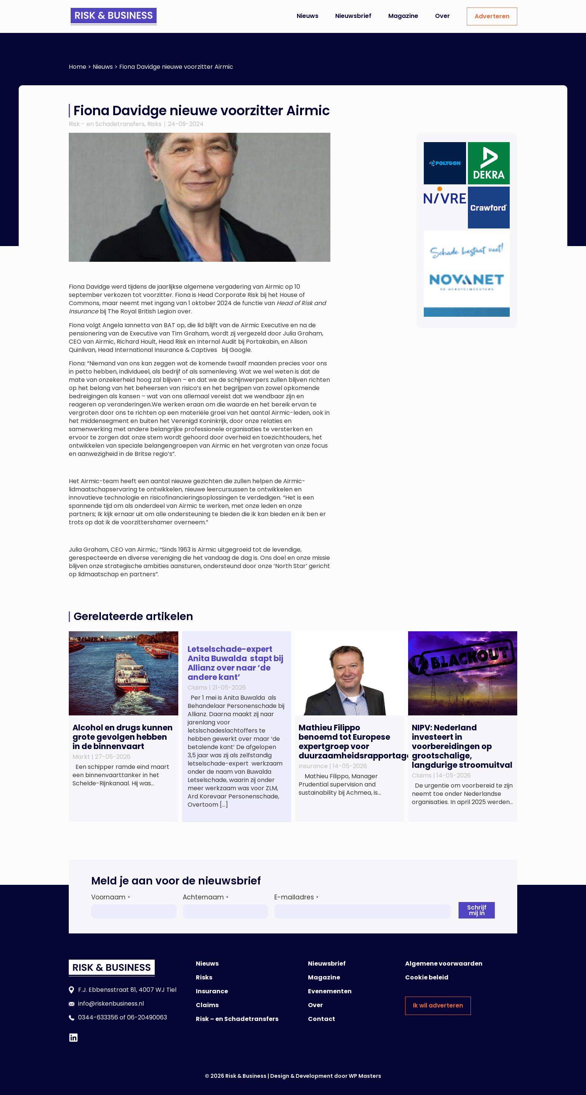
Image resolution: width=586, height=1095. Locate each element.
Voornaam (110, 897)
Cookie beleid (426, 977)
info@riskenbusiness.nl (111, 1003)
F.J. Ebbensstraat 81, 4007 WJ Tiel (127, 989)
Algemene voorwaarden (443, 963)
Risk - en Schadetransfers (107, 124)
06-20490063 (147, 1017)
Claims (207, 1005)
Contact (321, 1019)
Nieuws (307, 16)
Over (442, 16)
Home (77, 66)
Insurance (212, 991)
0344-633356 (98, 1017)
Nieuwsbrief (353, 16)
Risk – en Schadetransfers (237, 1019)
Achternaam (205, 897)
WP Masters (365, 1076)
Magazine (403, 16)
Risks (154, 124)
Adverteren (492, 16)
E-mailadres (296, 897)
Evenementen (330, 991)
